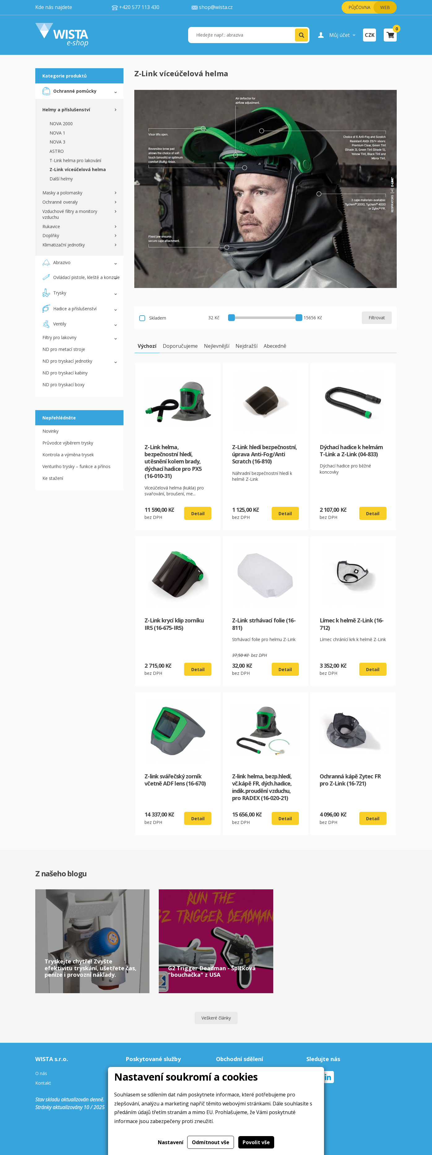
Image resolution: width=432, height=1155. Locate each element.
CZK (369, 35)
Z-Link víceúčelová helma (78, 169)
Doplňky (50, 235)
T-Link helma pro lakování (75, 160)
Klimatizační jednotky (63, 245)
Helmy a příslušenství (66, 110)
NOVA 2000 (61, 123)
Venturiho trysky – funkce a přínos (76, 466)
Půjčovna (359, 7)
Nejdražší (246, 346)
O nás (41, 1073)
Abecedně (275, 346)
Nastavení (171, 1142)
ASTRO (57, 151)
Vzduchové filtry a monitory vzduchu (69, 214)
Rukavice (51, 226)
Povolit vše (256, 1142)
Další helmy (61, 179)
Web (385, 7)
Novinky (50, 431)
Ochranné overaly (60, 202)
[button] (301, 35)
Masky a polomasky (62, 193)
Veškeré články (216, 1018)
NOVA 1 (57, 133)
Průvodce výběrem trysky (67, 443)
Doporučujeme (180, 346)
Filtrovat (377, 318)
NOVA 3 (57, 142)
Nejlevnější (216, 346)
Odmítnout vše (210, 1142)
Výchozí (147, 346)
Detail (198, 513)
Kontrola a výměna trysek (68, 455)
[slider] (231, 317)
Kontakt (43, 1083)
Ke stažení (52, 478)
